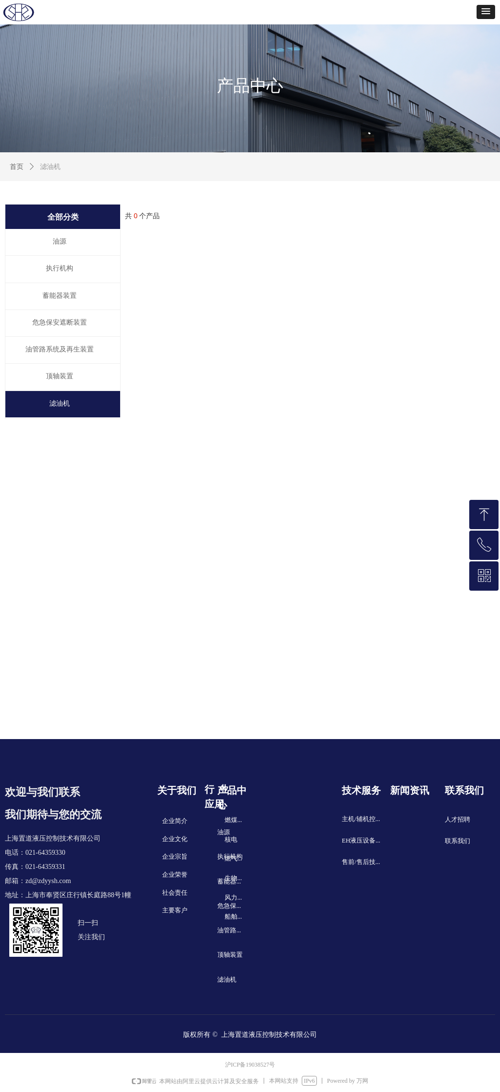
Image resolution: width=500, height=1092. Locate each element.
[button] (486, 12)
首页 (16, 166)
